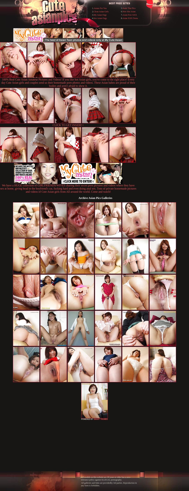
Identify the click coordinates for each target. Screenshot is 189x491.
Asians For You (100, 8)
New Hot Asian (128, 11)
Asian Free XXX (129, 15)
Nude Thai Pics (128, 8)
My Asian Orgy (100, 15)
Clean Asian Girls (101, 11)
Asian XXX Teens (130, 18)
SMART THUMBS (101, 419)
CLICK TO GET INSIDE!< (68, 125)
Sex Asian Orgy (100, 18)
